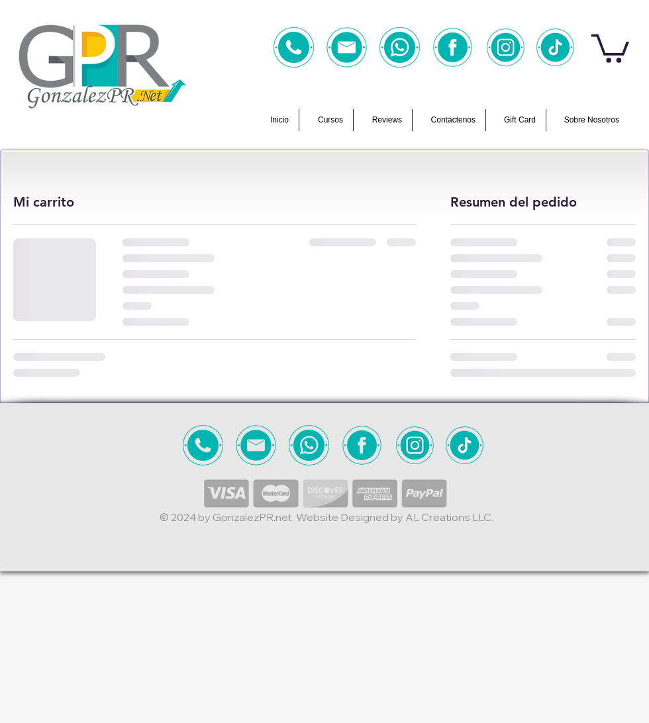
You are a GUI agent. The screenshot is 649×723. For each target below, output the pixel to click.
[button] (610, 47)
